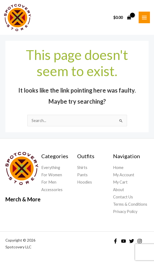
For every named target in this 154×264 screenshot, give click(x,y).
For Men (48, 182)
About (118, 189)
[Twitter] (131, 241)
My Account (123, 174)
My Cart (120, 182)
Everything (50, 167)
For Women (51, 174)
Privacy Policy (125, 211)
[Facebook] (115, 241)
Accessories (52, 189)
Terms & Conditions (130, 204)
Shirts (82, 167)
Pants (82, 174)
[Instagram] (139, 241)
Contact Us (123, 197)
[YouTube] (123, 241)
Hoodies (84, 182)
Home (118, 167)
